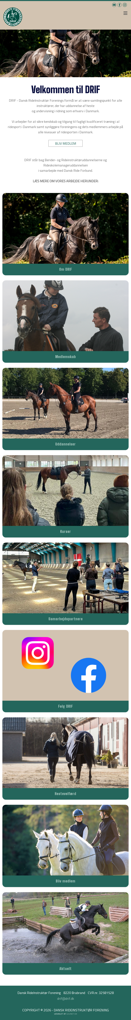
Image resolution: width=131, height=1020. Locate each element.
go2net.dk (71, 1013)
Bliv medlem (65, 881)
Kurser (65, 531)
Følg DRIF (65, 706)
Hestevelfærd (65, 793)
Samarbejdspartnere (65, 619)
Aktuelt (65, 968)
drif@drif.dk (65, 998)
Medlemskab (65, 357)
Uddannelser (65, 444)
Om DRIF (65, 269)
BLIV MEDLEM (65, 143)
